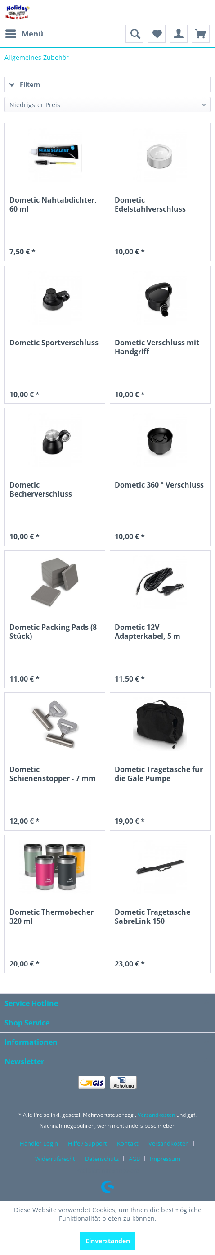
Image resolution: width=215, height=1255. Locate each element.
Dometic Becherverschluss (40, 489)
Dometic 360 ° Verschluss (159, 485)
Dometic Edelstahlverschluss (150, 204)
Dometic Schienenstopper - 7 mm (52, 774)
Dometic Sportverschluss (54, 343)
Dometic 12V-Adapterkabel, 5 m (147, 632)
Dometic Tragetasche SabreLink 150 (152, 916)
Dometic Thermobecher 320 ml (51, 916)
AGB (134, 1159)
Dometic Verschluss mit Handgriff (157, 347)
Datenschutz (102, 1159)
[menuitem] (24, 34)
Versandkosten (156, 1115)
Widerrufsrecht (55, 1159)
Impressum (165, 1159)
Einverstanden (107, 1241)
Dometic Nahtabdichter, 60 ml (53, 204)
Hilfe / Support (87, 1143)
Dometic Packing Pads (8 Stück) (53, 632)
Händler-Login (39, 1143)
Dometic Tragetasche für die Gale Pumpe (159, 774)
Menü (24, 33)
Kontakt (128, 1143)
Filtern (24, 84)
